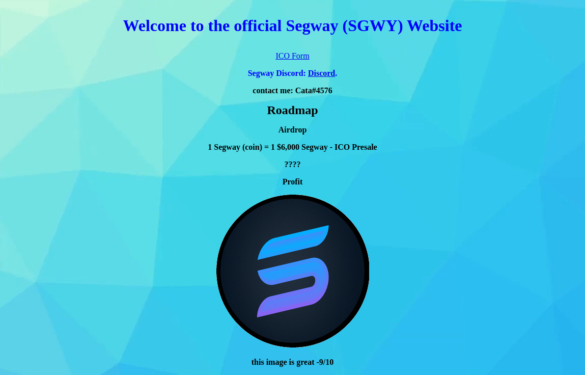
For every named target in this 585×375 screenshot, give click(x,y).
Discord (321, 73)
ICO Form (292, 55)
